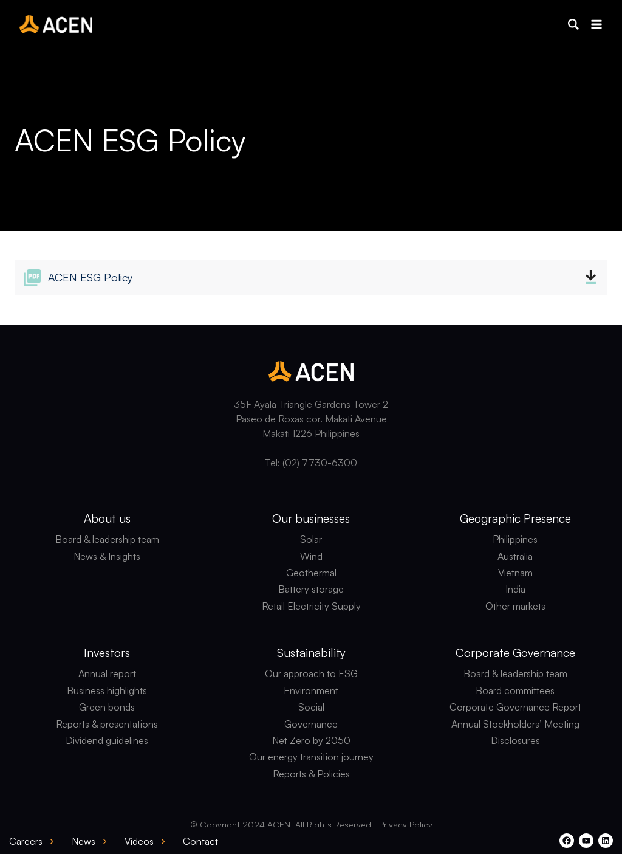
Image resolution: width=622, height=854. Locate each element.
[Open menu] (596, 24)
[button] (573, 24)
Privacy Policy (405, 824)
